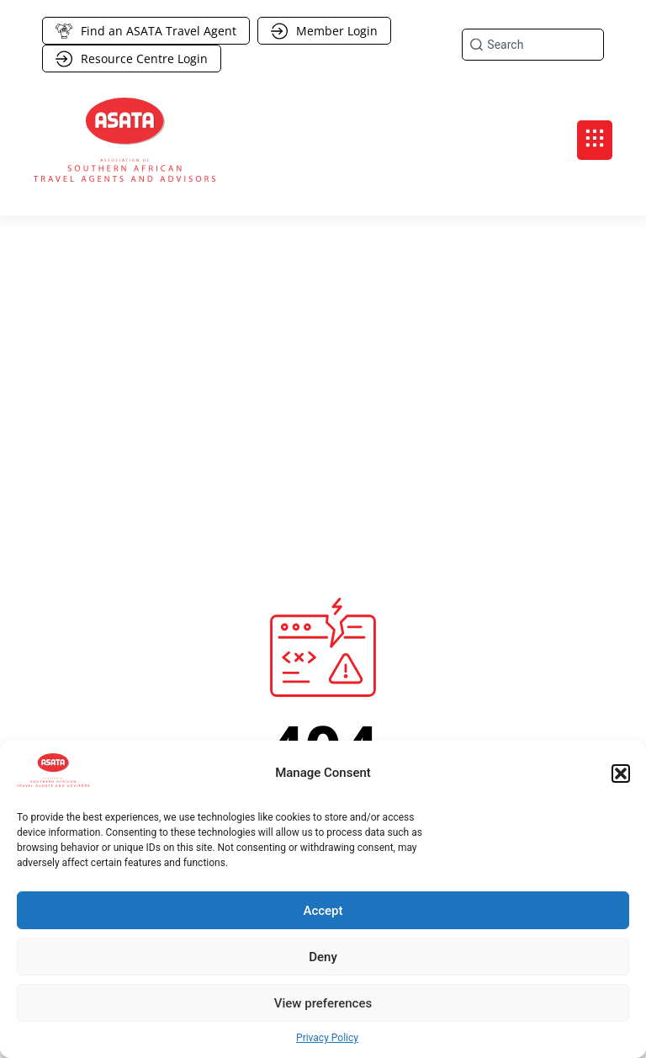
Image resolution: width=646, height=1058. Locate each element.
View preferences (323, 1003)
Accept (322, 910)
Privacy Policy (327, 1038)
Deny (323, 957)
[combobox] (533, 45)
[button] (620, 773)
